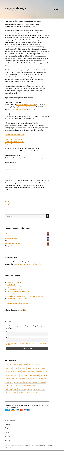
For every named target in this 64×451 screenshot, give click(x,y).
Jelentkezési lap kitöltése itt (14, 135)
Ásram (7, 428)
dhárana (31, 365)
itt (37, 151)
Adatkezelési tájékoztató (38, 445)
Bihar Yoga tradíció (11, 420)
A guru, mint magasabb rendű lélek (18, 291)
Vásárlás (7, 436)
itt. (25, 310)
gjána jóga (22, 368)
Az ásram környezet (13, 294)
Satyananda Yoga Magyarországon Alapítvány (17, 445)
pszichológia (33, 382)
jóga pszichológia (41, 372)
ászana (21, 392)
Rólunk (7, 440)
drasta (38, 365)
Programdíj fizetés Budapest (14, 141)
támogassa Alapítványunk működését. (28, 264)
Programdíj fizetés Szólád (13, 139)
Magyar (9, 201)
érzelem (35, 392)
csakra (25, 365)
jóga (24, 372)
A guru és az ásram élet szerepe (17, 287)
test (43, 389)
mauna (14, 378)
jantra (7, 372)
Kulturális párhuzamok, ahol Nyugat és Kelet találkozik (25, 296)
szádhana (9, 389)
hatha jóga (36, 368)
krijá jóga (24, 375)
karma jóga (9, 375)
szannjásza (27, 385)
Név (7, 331)
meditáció (22, 378)
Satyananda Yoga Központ (26, 107)
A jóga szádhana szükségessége (17, 303)
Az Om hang (11, 284)
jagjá (43, 368)
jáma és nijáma (16, 372)
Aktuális (7, 424)
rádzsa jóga (9, 385)
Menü (56, 9)
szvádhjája (36, 385)
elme (15, 368)
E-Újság (7, 432)
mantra (8, 378)
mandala (44, 375)
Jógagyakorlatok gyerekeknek (17, 298)
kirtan (17, 375)
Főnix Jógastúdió (20, 109)
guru (29, 368)
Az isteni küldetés (13, 301)
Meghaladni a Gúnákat (14, 289)
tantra (30, 389)
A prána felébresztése (14, 282)
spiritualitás (18, 385)
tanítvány (37, 389)
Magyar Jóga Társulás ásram (26, 104)
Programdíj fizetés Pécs (13, 144)
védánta (8, 392)
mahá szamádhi (34, 375)
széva (24, 389)
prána (16, 382)
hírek (15, 169)
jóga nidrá (31, 372)
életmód (28, 392)
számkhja (17, 389)
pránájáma (23, 382)
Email (8, 337)
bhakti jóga (17, 365)
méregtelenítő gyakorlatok (36, 378)
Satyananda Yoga (15, 8)
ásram (15, 392)
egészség (9, 368)
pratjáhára (9, 382)
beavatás (9, 365)
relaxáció (42, 382)
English (9, 204)
